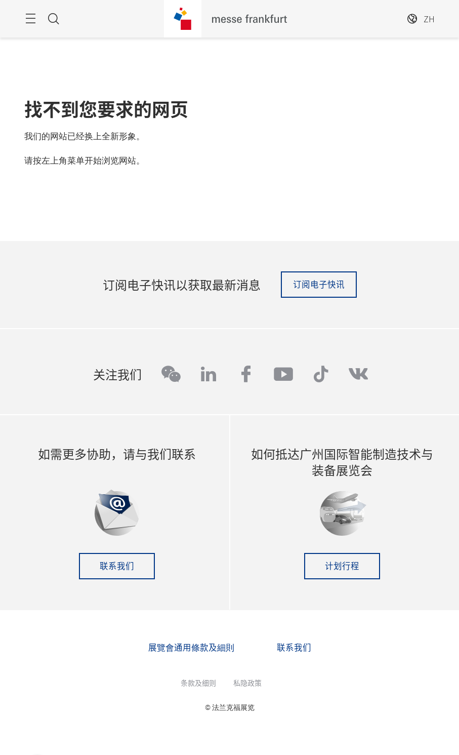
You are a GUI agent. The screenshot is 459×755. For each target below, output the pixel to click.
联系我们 (117, 566)
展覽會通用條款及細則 (191, 647)
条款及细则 (198, 683)
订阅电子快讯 (319, 284)
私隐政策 (247, 683)
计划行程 (342, 566)
